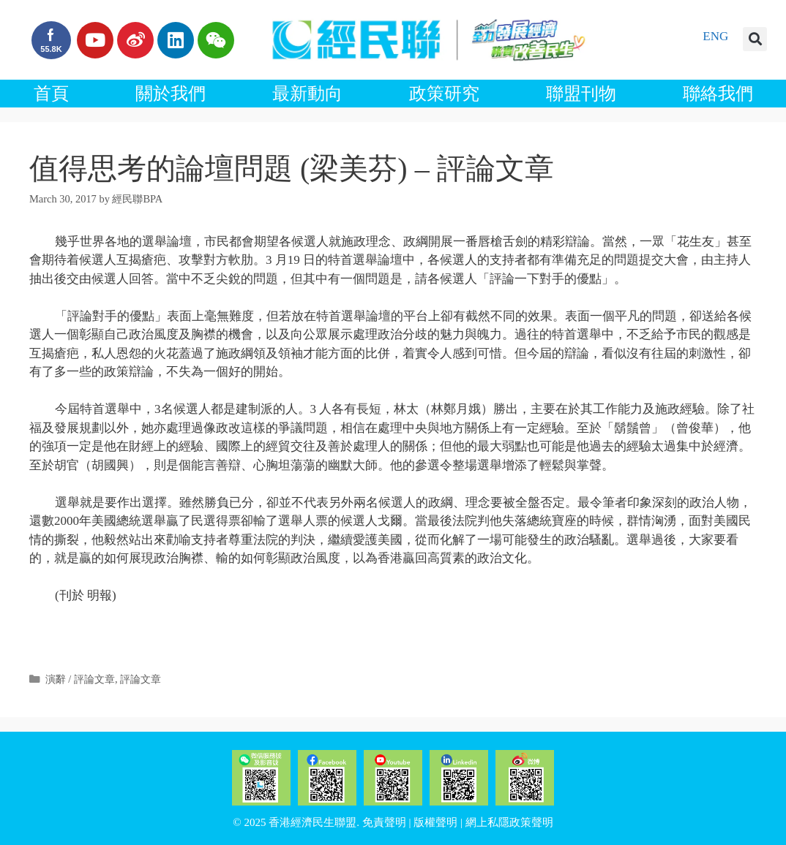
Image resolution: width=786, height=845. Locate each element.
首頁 (51, 93)
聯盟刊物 (581, 93)
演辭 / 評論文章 (80, 679)
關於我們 (170, 93)
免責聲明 (384, 822)
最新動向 (307, 93)
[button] (755, 39)
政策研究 (444, 93)
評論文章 (140, 679)
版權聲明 (435, 822)
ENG (715, 36)
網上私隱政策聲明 (509, 822)
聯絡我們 (718, 93)
